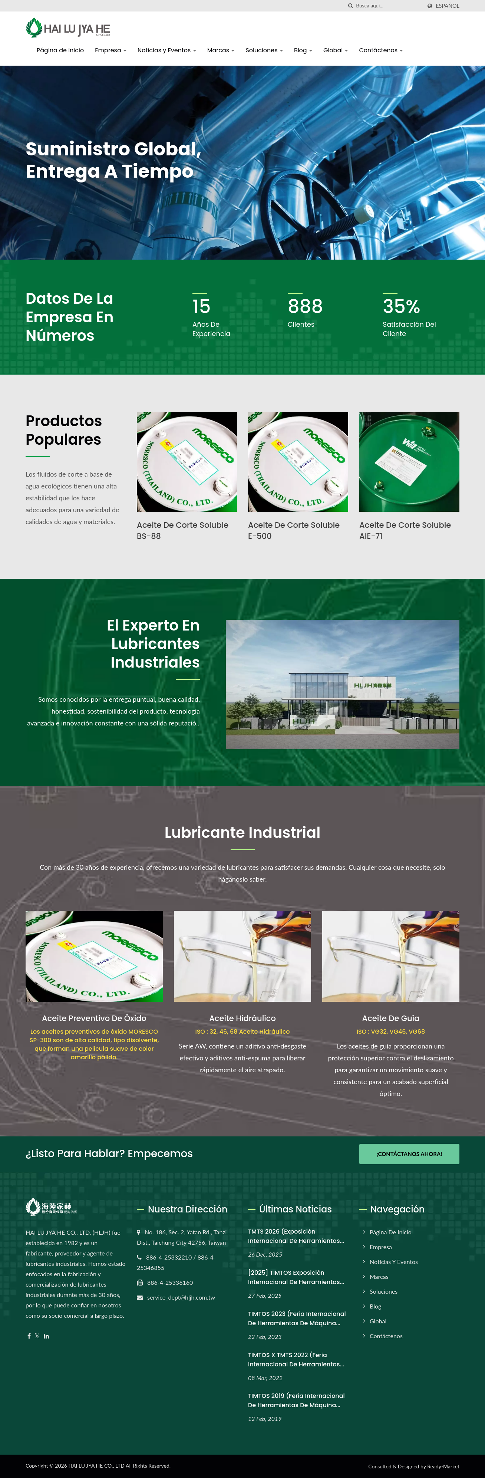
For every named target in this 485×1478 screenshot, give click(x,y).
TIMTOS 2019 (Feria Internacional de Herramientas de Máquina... (296, 1400)
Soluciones (264, 50)
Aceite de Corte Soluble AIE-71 (405, 531)
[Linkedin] (46, 1336)
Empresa (110, 50)
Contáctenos (381, 50)
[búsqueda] (350, 5)
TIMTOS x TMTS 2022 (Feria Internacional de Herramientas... (296, 1360)
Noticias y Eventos (167, 50)
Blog (303, 50)
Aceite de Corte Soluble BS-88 (182, 531)
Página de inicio (60, 50)
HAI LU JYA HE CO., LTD (96, 1465)
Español (447, 6)
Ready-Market (443, 1466)
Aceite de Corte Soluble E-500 (294, 531)
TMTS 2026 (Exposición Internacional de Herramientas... (296, 1236)
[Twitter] (37, 1336)
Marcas (221, 50)
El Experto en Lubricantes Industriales (153, 644)
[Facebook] (29, 1336)
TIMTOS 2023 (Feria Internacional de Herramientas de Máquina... (297, 1318)
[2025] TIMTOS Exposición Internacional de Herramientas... (296, 1277)
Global (335, 50)
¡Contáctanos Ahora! (409, 1154)
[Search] (389, 5)
